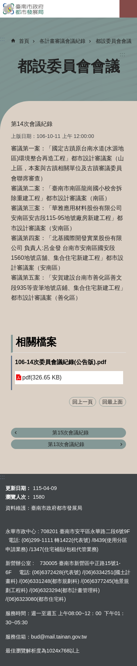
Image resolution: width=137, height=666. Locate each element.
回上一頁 (82, 402)
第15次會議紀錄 (70, 432)
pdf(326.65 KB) (42, 377)
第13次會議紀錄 (66, 444)
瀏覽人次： (18, 497)
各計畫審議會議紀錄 (62, 41)
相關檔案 (36, 342)
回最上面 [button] (112, 402)
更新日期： (18, 488)
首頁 (24, 41)
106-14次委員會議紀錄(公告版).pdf (60, 362)
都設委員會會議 (114, 41)
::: (122, 54)
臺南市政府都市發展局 (68, 9)
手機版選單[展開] (128, 9)
